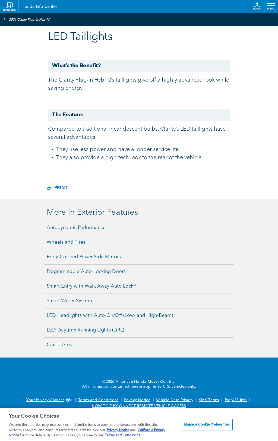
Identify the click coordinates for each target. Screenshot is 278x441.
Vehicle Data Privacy (174, 400)
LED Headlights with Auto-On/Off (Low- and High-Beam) (110, 315)
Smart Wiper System (69, 300)
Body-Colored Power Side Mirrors (84, 257)
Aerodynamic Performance (76, 227)
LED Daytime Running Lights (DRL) (85, 330)
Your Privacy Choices (49, 400)
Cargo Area (59, 344)
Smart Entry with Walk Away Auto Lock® (91, 286)
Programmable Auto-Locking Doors (86, 271)
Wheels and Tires (66, 242)
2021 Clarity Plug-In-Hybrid (26, 19)
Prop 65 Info (236, 400)
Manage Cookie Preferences (207, 424)
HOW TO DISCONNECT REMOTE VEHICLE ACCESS (139, 406)
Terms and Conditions (98, 400)
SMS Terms (209, 400)
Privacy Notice (137, 400)
